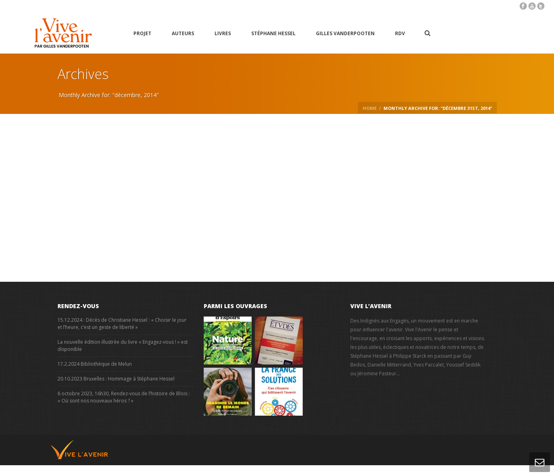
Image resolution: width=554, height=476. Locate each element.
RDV (400, 33)
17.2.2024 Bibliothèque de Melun (95, 363)
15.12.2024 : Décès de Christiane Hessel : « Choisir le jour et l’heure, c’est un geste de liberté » (122, 324)
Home (370, 108)
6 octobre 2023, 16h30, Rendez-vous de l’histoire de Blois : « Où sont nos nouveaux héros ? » (124, 397)
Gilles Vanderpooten (345, 33)
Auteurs (183, 33)
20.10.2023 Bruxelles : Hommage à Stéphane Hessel (116, 378)
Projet (142, 33)
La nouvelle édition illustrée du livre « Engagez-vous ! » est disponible (123, 346)
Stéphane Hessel (273, 33)
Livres (222, 33)
